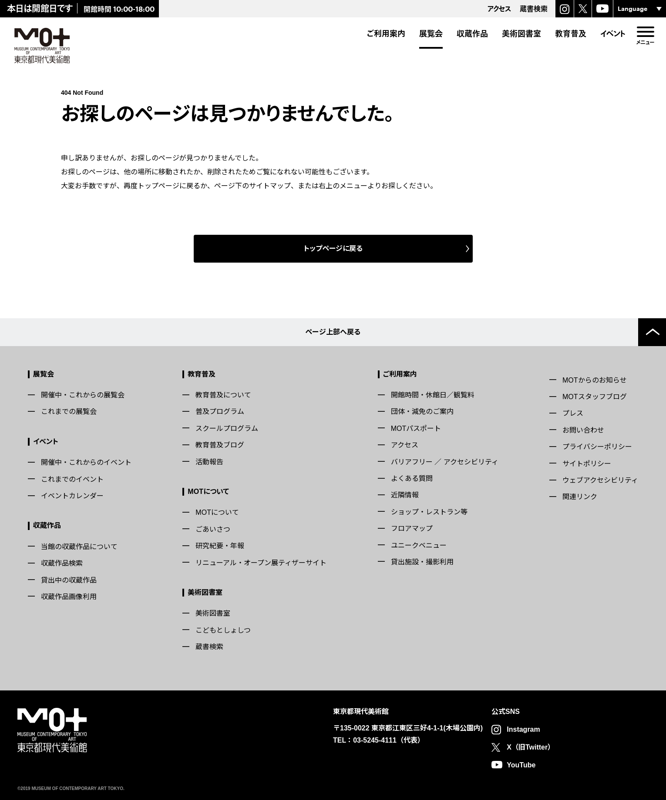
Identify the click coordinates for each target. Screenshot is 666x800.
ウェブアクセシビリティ (600, 480)
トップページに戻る (333, 248)
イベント (613, 33)
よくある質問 (412, 478)
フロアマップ (412, 528)
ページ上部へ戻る (333, 332)
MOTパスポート (416, 428)
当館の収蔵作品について (79, 546)
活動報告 (209, 462)
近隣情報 (405, 495)
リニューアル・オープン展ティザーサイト (260, 563)
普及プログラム (219, 411)
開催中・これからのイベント (86, 462)
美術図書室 (521, 33)
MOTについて (208, 491)
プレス (572, 413)
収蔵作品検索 (62, 563)
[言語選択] (639, 8)
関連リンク (579, 496)
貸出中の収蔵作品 (69, 580)
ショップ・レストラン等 (429, 512)
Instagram (523, 729)
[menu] (645, 31)
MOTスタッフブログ (594, 396)
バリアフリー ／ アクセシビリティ (444, 462)
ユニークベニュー (419, 545)
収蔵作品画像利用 (69, 596)
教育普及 (570, 33)
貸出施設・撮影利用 (422, 562)
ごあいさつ (212, 529)
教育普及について (223, 395)
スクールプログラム (226, 428)
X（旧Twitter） (531, 747)
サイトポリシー (586, 463)
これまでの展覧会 (69, 411)
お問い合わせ (583, 430)
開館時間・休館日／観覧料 (432, 395)
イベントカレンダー (72, 496)
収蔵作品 (472, 33)
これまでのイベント (72, 479)
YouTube (521, 765)
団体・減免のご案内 (422, 411)
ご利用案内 (386, 33)
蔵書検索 (209, 646)
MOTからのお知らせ (594, 380)
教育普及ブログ (219, 445)
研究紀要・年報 (219, 546)
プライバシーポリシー (597, 446)
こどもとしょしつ (223, 630)
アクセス (404, 445)
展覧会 (431, 33)
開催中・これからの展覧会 (82, 395)
